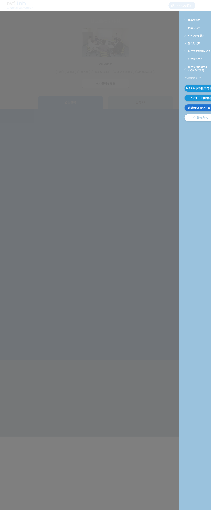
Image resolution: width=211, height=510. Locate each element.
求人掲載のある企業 (145, 72)
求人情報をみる (105, 83)
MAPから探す (184, 5)
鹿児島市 (71, 72)
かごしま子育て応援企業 (123, 72)
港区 (60, 72)
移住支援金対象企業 (102, 72)
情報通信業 (84, 72)
